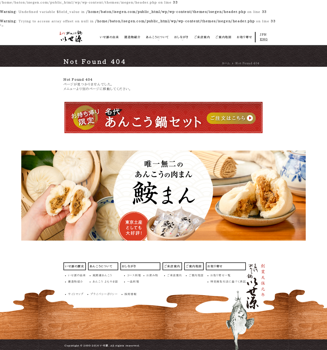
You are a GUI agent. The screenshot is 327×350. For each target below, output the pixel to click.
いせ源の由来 (109, 37)
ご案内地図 (223, 37)
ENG (264, 39)
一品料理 (133, 281)
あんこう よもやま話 (105, 281)
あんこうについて (157, 37)
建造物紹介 (132, 37)
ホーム (226, 63)
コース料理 (134, 275)
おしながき (181, 37)
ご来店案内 (202, 37)
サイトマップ (76, 294)
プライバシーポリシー (104, 294)
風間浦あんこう (102, 275)
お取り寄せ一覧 (220, 275)
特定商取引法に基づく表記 (228, 281)
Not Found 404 (247, 63)
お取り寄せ (244, 37)
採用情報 (131, 294)
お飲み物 (152, 275)
